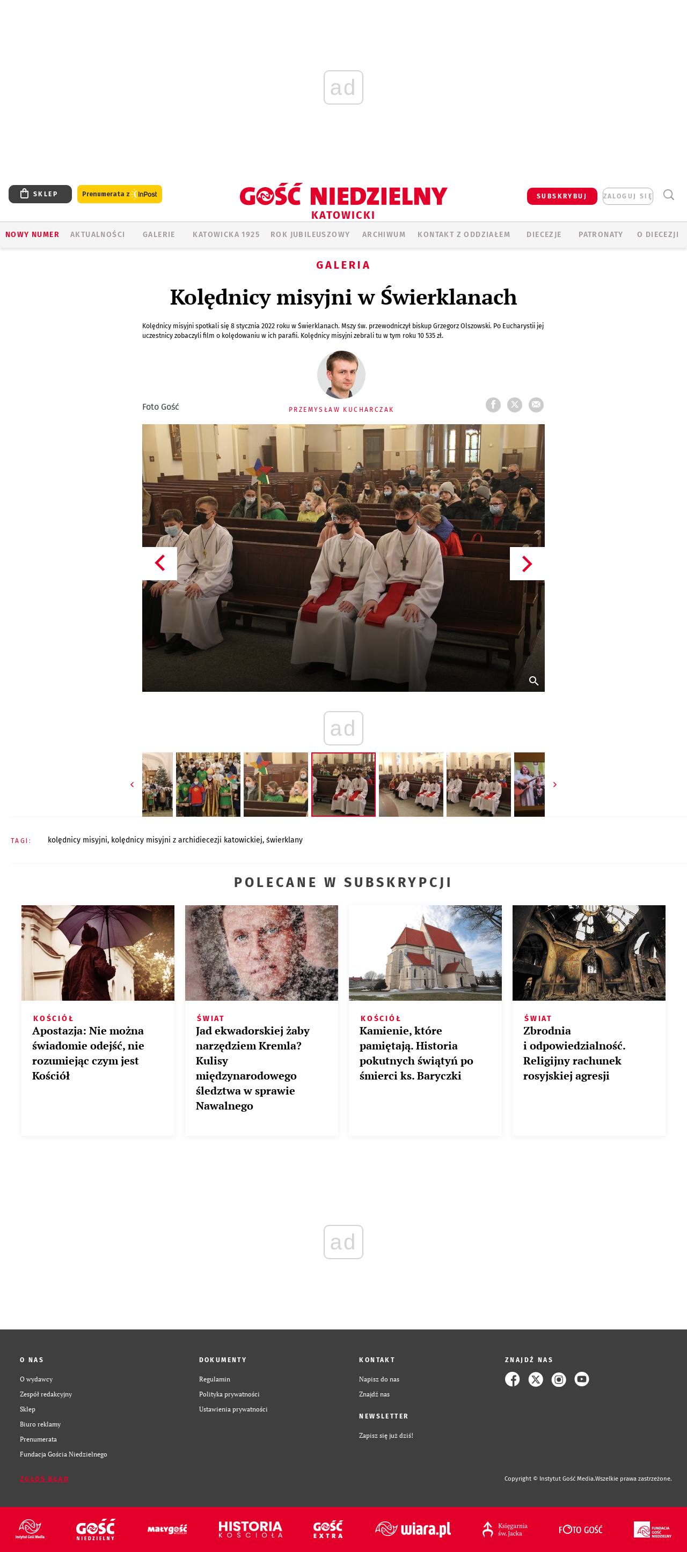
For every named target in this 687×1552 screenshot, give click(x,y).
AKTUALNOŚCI (97, 234)
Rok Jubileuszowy (310, 234)
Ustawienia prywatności (233, 1409)
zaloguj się (628, 196)
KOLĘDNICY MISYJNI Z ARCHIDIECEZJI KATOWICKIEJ (186, 840)
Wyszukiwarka (668, 195)
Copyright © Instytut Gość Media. (550, 1478)
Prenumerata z (119, 194)
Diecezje (544, 234)
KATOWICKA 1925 (226, 234)
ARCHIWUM (384, 234)
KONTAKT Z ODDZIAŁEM (464, 234)
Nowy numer (32, 234)
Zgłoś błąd (44, 1479)
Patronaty (601, 234)
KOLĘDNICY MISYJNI (77, 840)
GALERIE (159, 234)
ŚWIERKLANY (284, 840)
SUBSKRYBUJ (562, 196)
